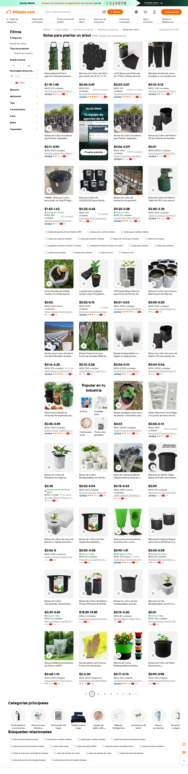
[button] (104, 12)
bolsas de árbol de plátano (130, 753)
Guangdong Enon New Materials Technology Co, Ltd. (128, 309)
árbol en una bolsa (154, 239)
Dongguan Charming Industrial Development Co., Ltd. (162, 433)
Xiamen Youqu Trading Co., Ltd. (58, 430)
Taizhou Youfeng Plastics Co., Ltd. (58, 557)
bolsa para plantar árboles (58, 239)
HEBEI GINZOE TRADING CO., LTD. (128, 495)
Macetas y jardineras (108, 29)
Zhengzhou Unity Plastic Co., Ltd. (162, 309)
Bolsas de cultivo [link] (131, 29)
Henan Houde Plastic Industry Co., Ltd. (58, 312)
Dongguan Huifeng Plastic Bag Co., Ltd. (162, 371)
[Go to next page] (136, 694)
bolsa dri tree (105, 252)
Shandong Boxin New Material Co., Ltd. (58, 153)
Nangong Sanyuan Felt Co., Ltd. (162, 559)
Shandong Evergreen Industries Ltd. (162, 91)
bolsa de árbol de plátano (152, 746)
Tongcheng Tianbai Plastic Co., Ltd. (128, 371)
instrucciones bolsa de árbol (24, 739)
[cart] (146, 12)
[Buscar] (115, 11)
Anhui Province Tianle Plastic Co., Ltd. (128, 430)
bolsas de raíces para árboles (124, 239)
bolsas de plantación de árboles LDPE (63, 232)
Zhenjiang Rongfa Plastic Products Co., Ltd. (93, 492)
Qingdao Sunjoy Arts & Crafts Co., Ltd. (162, 621)
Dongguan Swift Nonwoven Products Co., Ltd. (93, 218)
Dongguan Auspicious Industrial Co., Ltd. (93, 312)
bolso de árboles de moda (67, 753)
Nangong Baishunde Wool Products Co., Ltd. (58, 621)
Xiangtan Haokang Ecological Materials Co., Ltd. (58, 221)
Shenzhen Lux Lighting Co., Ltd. (93, 559)
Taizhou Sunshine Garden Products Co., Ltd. (162, 215)
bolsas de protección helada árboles (27, 760)
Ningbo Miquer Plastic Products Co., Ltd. (128, 619)
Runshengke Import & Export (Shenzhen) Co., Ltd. (58, 91)
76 (130, 694)
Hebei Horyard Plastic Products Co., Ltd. (162, 680)
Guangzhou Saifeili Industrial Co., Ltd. (93, 619)
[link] (184, 744)
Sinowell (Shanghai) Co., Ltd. (92, 94)
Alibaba (46, 29)
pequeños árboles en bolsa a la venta (63, 245)
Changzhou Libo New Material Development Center (93, 680)
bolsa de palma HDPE (85, 746)
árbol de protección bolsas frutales (128, 739)
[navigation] (23, 362)
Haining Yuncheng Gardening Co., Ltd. (128, 156)
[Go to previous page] (86, 694)
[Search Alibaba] (72, 12)
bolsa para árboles (138, 245)
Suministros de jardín (83, 29)
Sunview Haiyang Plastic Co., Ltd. (58, 497)
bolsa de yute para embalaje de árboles (29, 753)
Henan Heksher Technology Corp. (58, 680)
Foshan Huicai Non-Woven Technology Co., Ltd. (128, 218)
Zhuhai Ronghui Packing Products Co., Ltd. (128, 94)
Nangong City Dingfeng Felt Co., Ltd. (162, 492)
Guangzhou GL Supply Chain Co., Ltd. (162, 153)
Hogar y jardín (61, 29)
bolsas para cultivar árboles (101, 232)
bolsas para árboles (55, 252)
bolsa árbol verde (59, 746)
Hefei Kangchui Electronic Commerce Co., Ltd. (58, 371)
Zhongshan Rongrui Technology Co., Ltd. (128, 680)
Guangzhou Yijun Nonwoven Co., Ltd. (128, 559)
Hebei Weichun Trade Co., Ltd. (93, 371)
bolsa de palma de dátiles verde (117, 746)
